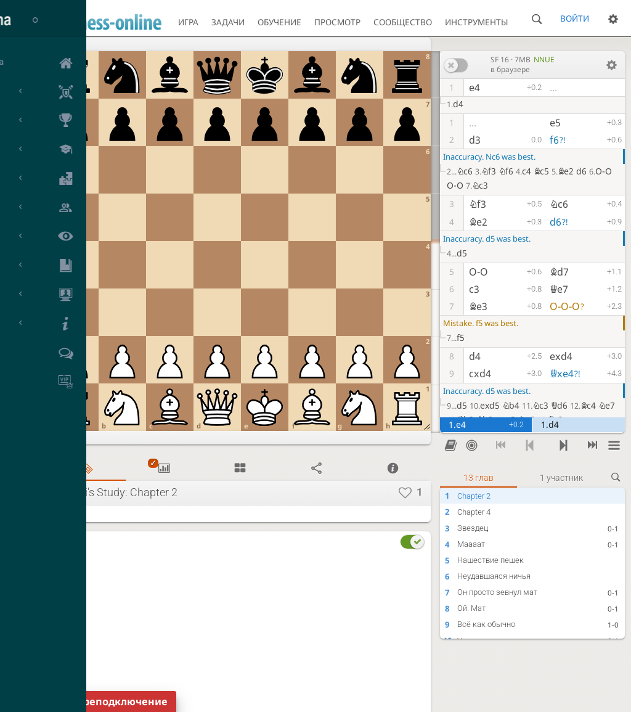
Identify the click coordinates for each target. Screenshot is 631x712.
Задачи (228, 22)
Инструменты (476, 22)
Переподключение (119, 701)
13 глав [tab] (478, 478)
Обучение (279, 22)
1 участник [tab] (561, 478)
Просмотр (337, 22)
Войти (574, 18)
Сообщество (402, 22)
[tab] (87, 469)
